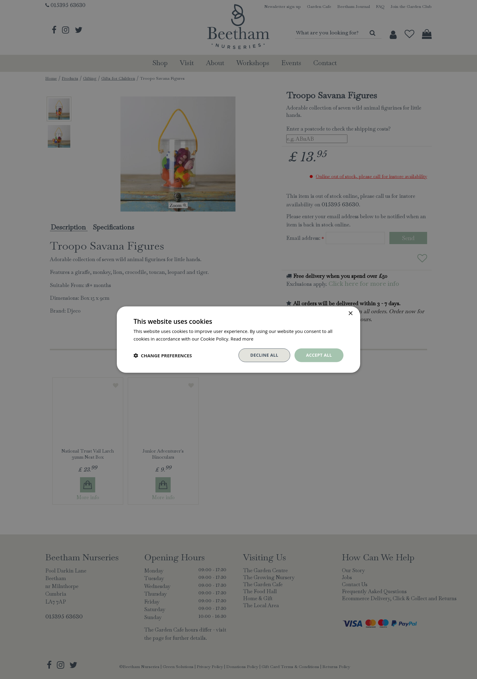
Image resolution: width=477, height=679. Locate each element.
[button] (163, 355)
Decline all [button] (264, 355)
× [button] (350, 313)
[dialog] (238, 339)
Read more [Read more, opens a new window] (242, 338)
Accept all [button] (319, 355)
